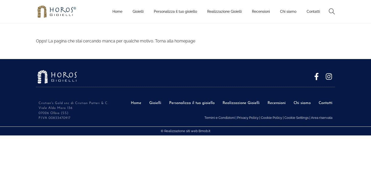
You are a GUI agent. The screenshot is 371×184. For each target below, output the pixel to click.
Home (136, 103)
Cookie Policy (271, 118)
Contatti (325, 103)
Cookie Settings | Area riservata (308, 118)
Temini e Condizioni (219, 118)
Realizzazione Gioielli (241, 103)
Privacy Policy (248, 118)
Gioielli (155, 103)
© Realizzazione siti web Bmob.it (185, 131)
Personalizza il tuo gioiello (192, 103)
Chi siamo (302, 103)
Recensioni (277, 103)
